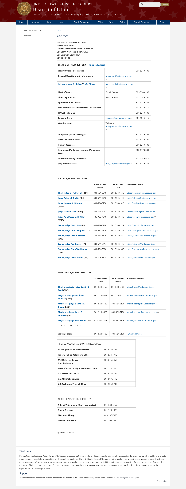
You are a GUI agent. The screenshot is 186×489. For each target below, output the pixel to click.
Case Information (81, 22)
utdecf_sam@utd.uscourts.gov (140, 225)
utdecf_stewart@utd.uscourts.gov (142, 244)
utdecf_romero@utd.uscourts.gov (142, 295)
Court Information (142, 22)
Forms (111, 22)
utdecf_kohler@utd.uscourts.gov (141, 320)
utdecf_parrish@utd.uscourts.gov (141, 193)
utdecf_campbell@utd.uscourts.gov (142, 230)
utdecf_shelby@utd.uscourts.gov (141, 198)
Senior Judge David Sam (69, 225)
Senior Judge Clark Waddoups (72, 249)
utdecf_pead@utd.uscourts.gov (141, 287)
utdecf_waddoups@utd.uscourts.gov (143, 249)
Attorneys (36, 22)
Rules (122, 22)
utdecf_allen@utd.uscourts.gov (141, 217)
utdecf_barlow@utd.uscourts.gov (142, 211)
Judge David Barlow (67, 211)
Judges (61, 22)
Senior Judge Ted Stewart (70, 244)
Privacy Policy (162, 481)
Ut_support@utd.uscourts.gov (127, 478)
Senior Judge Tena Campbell (71, 230)
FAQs (100, 22)
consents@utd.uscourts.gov (118, 118)
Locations (27, 35)
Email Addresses (135, 333)
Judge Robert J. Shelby (68, 198)
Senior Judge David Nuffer (70, 257)
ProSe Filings (89, 84)
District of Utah (50, 10)
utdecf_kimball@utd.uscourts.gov (142, 235)
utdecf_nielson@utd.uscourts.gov (142, 203)
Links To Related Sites (32, 30)
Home (22, 22)
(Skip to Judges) (97, 64)
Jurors (49, 22)
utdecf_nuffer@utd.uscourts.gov (141, 257)
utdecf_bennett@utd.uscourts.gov (143, 312)
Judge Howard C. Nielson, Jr (71, 203)
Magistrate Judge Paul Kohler (72, 320)
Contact (163, 22)
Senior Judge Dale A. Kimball (72, 235)
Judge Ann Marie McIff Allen (71, 217)
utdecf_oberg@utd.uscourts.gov (142, 303)
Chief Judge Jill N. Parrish (70, 193)
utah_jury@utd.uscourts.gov (119, 163)
